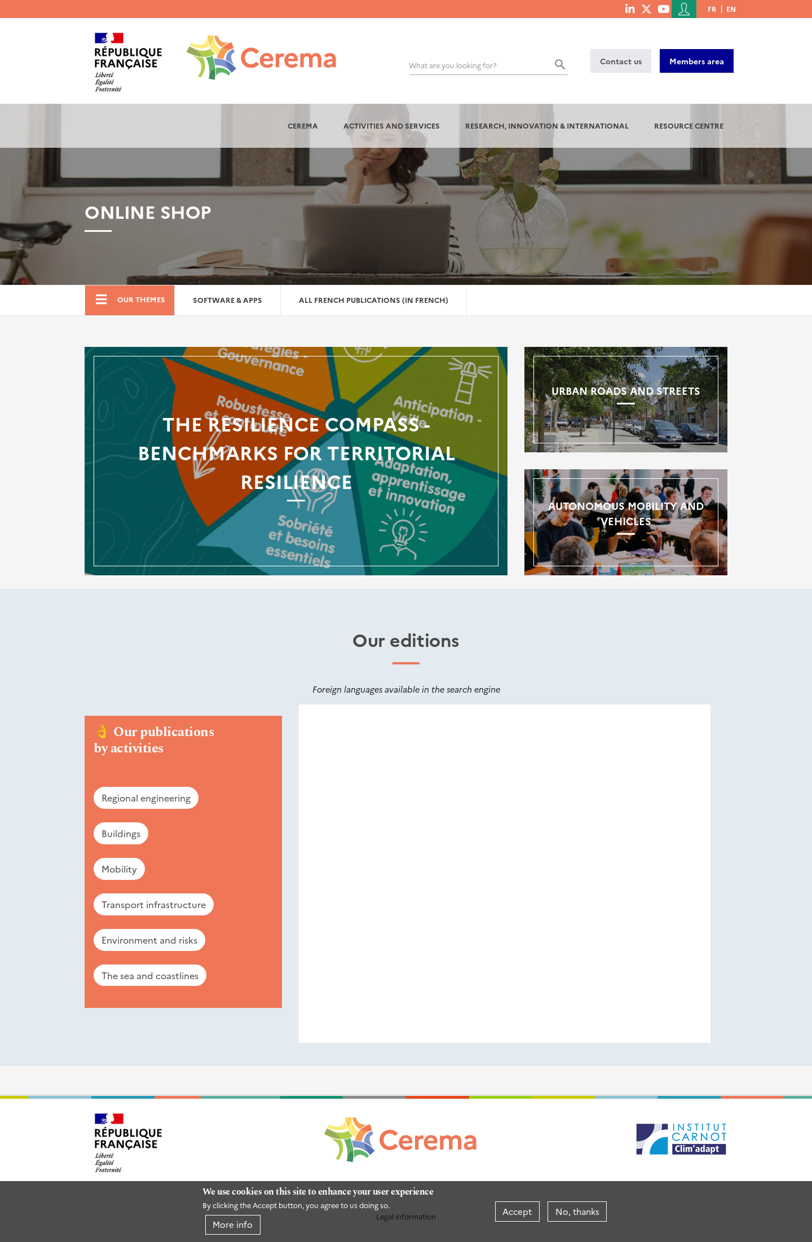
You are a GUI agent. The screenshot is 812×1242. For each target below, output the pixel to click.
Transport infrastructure (154, 904)
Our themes (141, 299)
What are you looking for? (453, 65)
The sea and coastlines (150, 975)
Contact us (621, 61)
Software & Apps (227, 300)
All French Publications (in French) (373, 300)
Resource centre (688, 125)
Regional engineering (146, 797)
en (731, 9)
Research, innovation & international (547, 125)
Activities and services (391, 125)
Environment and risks (149, 939)
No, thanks (577, 1211)
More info (233, 1224)
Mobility (119, 868)
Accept (517, 1211)
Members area (696, 61)
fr (712, 9)
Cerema (303, 125)
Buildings (121, 833)
